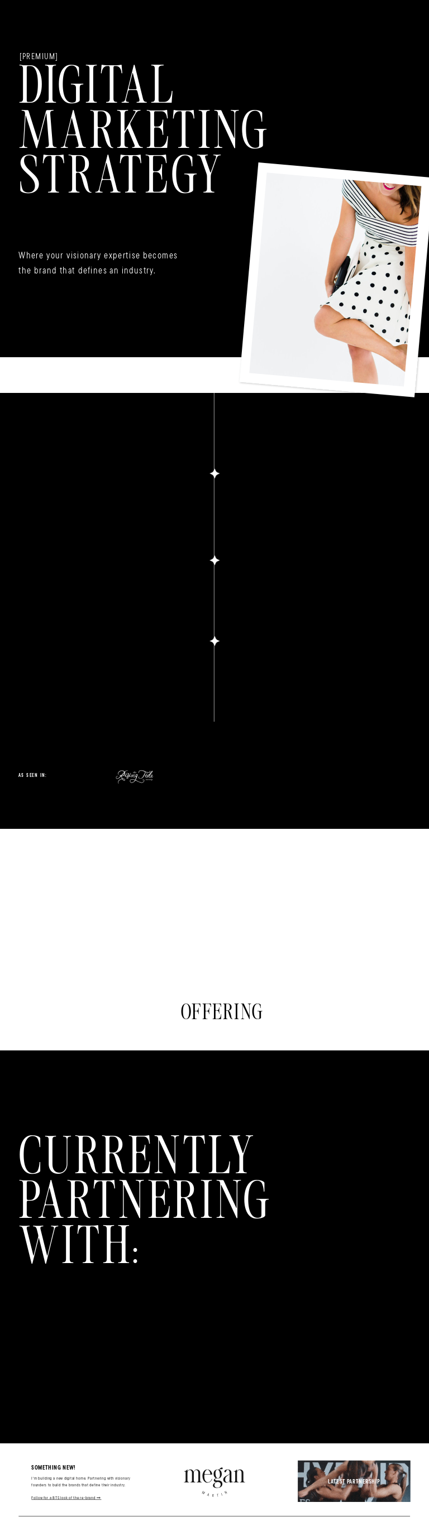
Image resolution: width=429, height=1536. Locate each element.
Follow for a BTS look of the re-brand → (66, 1497)
